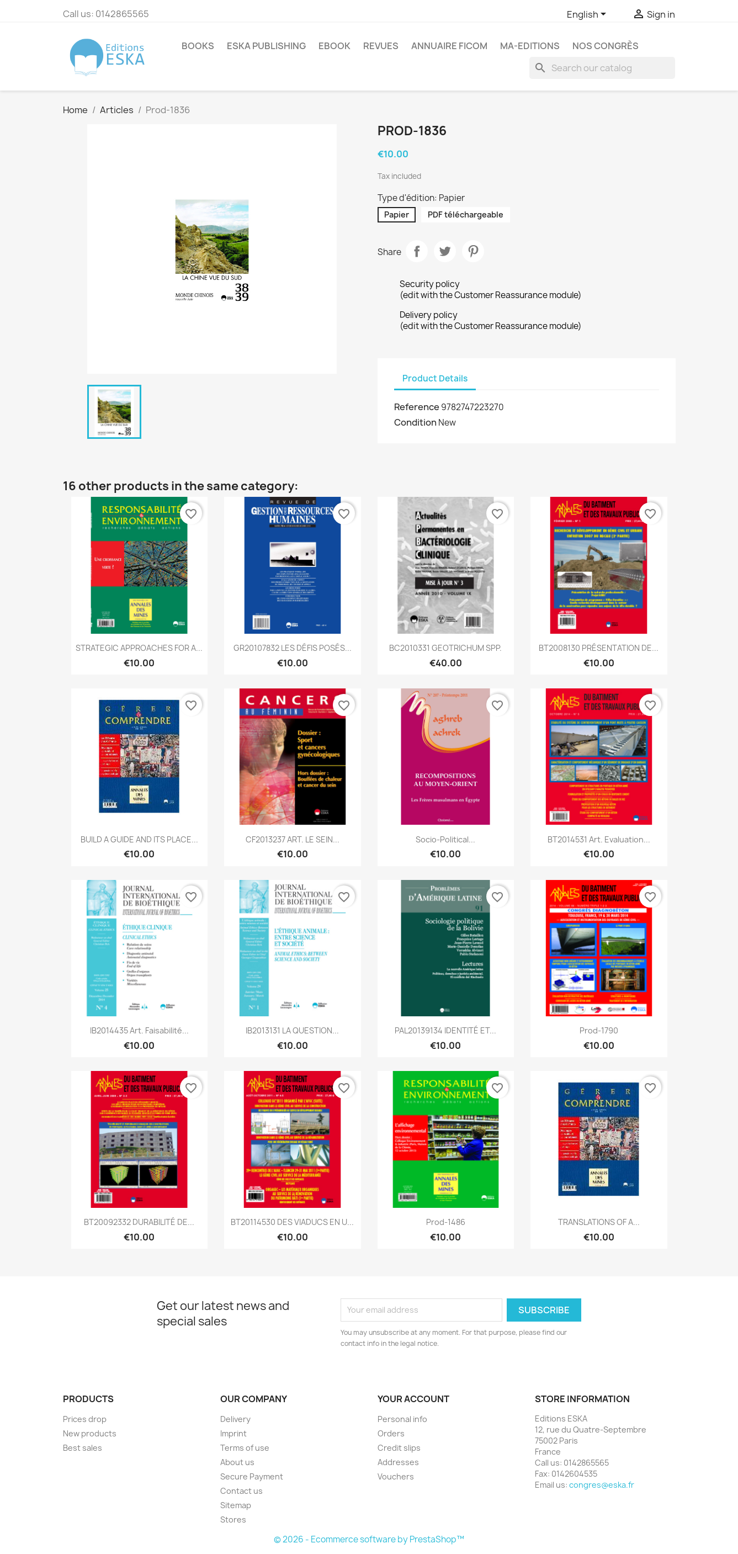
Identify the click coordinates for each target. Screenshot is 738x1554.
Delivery (235, 1419)
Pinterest (473, 251)
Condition (415, 422)
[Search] (602, 68)
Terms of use (244, 1447)
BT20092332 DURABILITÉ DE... (139, 1222)
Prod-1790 (599, 1030)
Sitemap (235, 1505)
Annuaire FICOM (449, 46)
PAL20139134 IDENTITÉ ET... (445, 1030)
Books (198, 46)
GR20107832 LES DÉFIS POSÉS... (292, 648)
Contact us (241, 1491)
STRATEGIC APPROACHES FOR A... (139, 648)
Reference (416, 406)
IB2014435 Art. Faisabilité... (139, 1030)
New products (89, 1433)
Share (417, 251)
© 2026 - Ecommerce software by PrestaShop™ (369, 1539)
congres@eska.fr (601, 1484)
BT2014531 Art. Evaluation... (599, 839)
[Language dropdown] (588, 15)
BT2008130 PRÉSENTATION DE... (599, 648)
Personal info (402, 1419)
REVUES (381, 46)
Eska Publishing (266, 46)
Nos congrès (605, 46)
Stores (233, 1519)
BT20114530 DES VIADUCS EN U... (292, 1222)
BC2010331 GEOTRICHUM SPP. (445, 648)
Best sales (82, 1447)
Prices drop (85, 1419)
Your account (413, 1399)
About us (237, 1462)
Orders (391, 1433)
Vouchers (396, 1476)
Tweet (445, 251)
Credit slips (399, 1447)
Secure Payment (251, 1476)
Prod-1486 (445, 1222)
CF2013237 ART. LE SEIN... (292, 839)
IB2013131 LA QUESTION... (292, 1030)
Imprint (233, 1433)
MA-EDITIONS (530, 46)
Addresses (398, 1462)
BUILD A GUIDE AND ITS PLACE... (139, 839)
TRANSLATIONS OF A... (599, 1222)
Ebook (334, 46)
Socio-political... (445, 839)
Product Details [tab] (435, 378)
